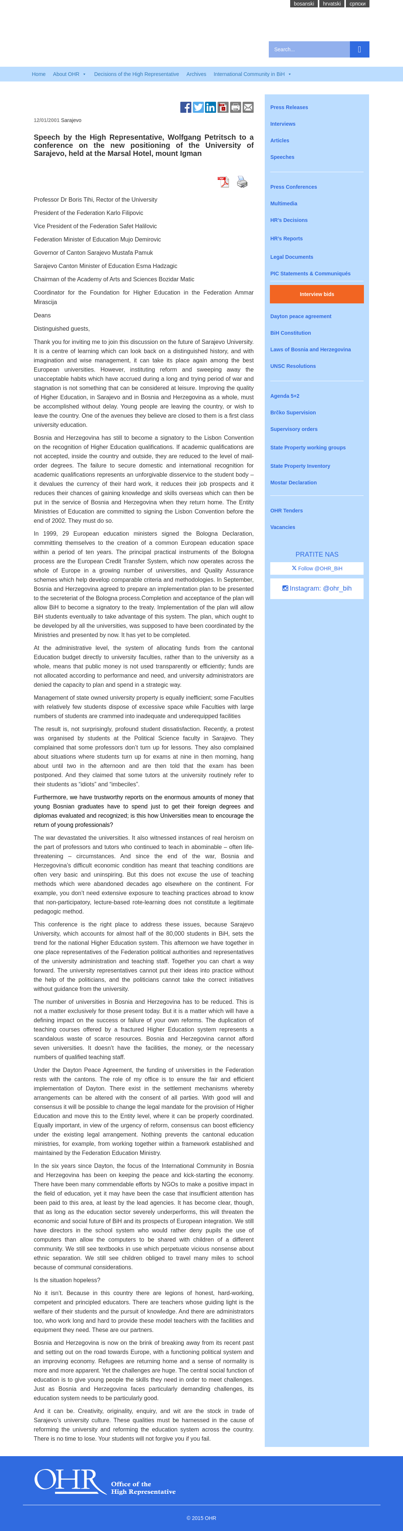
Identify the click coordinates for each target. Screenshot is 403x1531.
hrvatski (332, 4)
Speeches (282, 157)
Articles (279, 140)
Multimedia (283, 203)
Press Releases (289, 107)
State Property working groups (308, 447)
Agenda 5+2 (284, 396)
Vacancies (282, 527)
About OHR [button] (70, 74)
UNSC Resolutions (293, 366)
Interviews (282, 124)
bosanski (304, 4)
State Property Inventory (300, 466)
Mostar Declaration (293, 483)
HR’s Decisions (289, 220)
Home (39, 74)
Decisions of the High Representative (136, 74)
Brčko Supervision (293, 412)
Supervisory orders (293, 429)
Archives (196, 74)
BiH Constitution (290, 333)
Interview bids (317, 294)
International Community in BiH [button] (252, 74)
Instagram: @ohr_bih (317, 588)
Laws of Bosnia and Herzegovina (310, 349)
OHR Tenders (286, 511)
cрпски (357, 4)
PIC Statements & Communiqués (310, 273)
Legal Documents (291, 257)
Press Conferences (293, 187)
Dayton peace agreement (300, 316)
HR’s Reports (286, 238)
